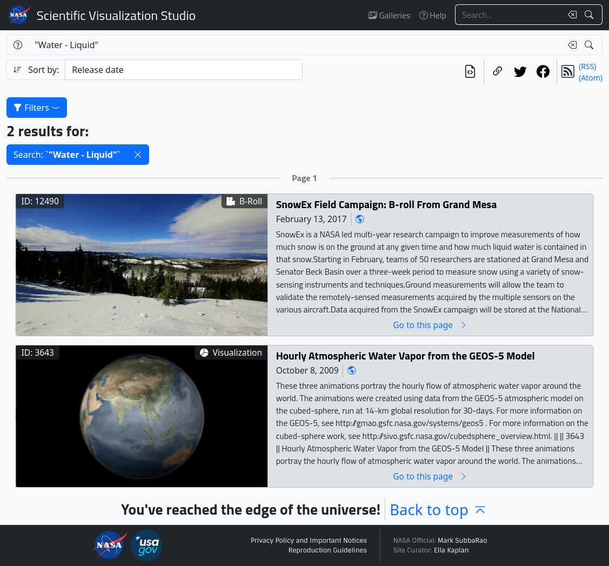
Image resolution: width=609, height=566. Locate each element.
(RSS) (587, 66)
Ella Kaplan (451, 550)
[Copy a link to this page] (497, 72)
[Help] (17, 45)
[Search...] (508, 14)
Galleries (389, 15)
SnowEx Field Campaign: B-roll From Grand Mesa (386, 204)
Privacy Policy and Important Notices (309, 540)
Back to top (439, 510)
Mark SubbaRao (462, 540)
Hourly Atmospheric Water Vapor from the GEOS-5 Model (405, 356)
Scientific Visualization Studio (116, 15)
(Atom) (591, 77)
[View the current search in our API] (470, 71)
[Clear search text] (570, 14)
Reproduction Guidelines (328, 550)
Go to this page (430, 325)
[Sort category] (183, 69)
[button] (137, 154)
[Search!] (590, 14)
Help (432, 15)
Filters (37, 108)
